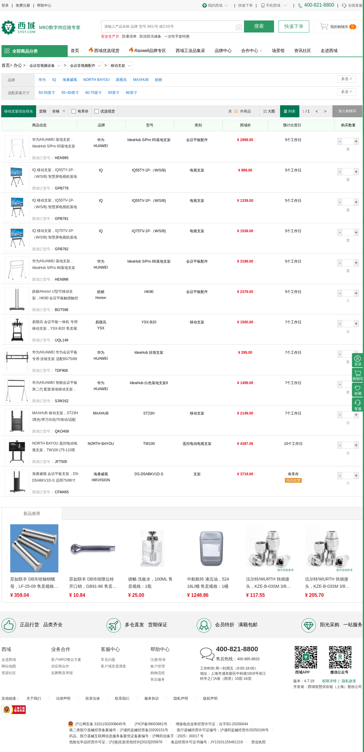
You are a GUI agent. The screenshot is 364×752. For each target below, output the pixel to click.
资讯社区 (302, 50)
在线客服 (351, 6)
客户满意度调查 (113, 666)
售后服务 (157, 679)
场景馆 (278, 50)
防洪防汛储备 (150, 36)
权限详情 (329, 681)
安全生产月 (110, 36)
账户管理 (157, 666)
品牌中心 (223, 50)
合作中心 (251, 50)
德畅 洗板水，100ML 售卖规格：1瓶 (150, 583)
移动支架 (118, 65)
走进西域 (329, 50)
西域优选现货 (106, 50)
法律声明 (63, 698)
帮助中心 (44, 5)
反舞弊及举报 (62, 673)
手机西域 (273, 5)
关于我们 (33, 698)
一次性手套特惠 (177, 36)
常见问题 (108, 660)
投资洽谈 (92, 698)
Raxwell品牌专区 (150, 50)
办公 (18, 65)
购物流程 (157, 673)
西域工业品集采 (190, 50)
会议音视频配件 (82, 65)
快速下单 (245, 5)
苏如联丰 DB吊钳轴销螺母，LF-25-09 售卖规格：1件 (34, 583)
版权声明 (210, 698)
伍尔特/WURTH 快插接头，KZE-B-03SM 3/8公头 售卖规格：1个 (268, 583)
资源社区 (9, 673)
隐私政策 (349, 681)
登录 (5, 5)
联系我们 (122, 698)
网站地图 (9, 666)
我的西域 (215, 5)
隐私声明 (181, 698)
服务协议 (151, 698)
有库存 (80, 111)
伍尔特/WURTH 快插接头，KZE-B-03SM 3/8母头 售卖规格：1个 (327, 583)
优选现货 (104, 111)
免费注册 (23, 5)
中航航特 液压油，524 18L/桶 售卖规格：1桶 (208, 583)
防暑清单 (129, 36)
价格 (59, 111)
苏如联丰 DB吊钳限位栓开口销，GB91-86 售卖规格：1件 (93, 583)
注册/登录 (158, 660)
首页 (75, 50)
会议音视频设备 (42, 65)
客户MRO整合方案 (66, 660)
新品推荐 (31, 513)
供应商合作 (60, 666)
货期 (42, 111)
